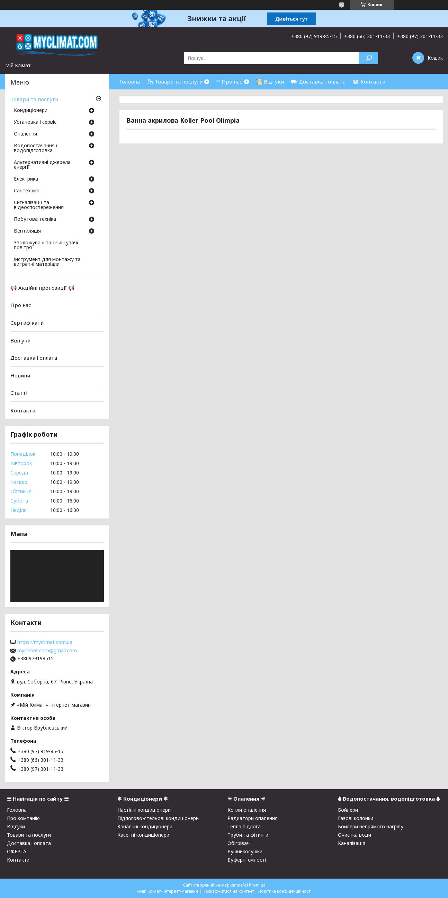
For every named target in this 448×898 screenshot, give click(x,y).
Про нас (20, 305)
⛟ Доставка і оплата (318, 81)
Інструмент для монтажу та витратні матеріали (47, 262)
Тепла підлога (244, 826)
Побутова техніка (35, 219)
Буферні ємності (246, 859)
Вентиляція (27, 231)
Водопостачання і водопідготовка (35, 148)
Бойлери (348, 810)
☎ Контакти (368, 81)
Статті (18, 392)
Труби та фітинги (247, 834)
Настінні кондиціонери (144, 810)
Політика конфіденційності (285, 891)
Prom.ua (257, 885)
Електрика (26, 179)
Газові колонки (355, 818)
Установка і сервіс (35, 122)
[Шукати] (368, 58)
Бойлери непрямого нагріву (370, 826)
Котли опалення (246, 810)
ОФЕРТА (16, 851)
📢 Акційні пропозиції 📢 (42, 287)
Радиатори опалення (252, 818)
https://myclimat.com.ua (44, 642)
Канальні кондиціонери (144, 826)
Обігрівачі (239, 843)
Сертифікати (27, 322)
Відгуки (20, 340)
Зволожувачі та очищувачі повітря (46, 245)
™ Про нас (229, 81)
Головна (129, 81)
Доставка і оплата (33, 357)
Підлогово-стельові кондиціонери (158, 818)
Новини (20, 375)
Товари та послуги (34, 99)
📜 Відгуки (270, 81)
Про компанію (23, 818)
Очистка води (354, 834)
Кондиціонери (30, 110)
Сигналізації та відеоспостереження (39, 205)
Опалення (25, 134)
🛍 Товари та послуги (175, 81)
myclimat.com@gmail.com (47, 650)
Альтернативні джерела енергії (42, 165)
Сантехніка (26, 191)
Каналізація (351, 843)
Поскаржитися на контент (228, 891)
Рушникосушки (244, 851)
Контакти (22, 410)
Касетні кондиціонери (143, 834)
